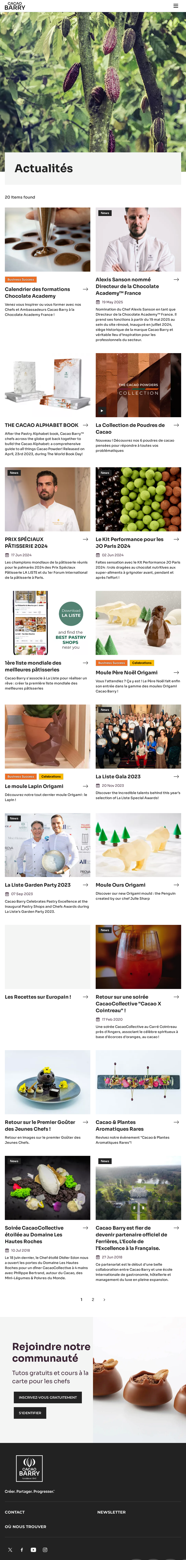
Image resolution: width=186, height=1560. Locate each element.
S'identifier (30, 1413)
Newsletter (111, 1512)
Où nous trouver (25, 1526)
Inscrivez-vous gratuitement (48, 1397)
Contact (15, 1512)
